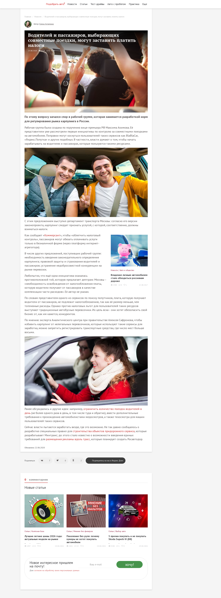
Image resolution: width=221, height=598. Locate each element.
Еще (145, 4)
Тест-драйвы (97, 4)
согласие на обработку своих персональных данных (56, 570)
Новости (72, 4)
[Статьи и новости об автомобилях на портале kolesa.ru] (32, 3)
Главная (28, 16)
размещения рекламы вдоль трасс (68, 439)
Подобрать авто (55, 4)
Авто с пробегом (116, 4)
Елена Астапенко (46, 24)
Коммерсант (52, 235)
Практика (134, 4)
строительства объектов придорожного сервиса (104, 431)
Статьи (83, 4)
